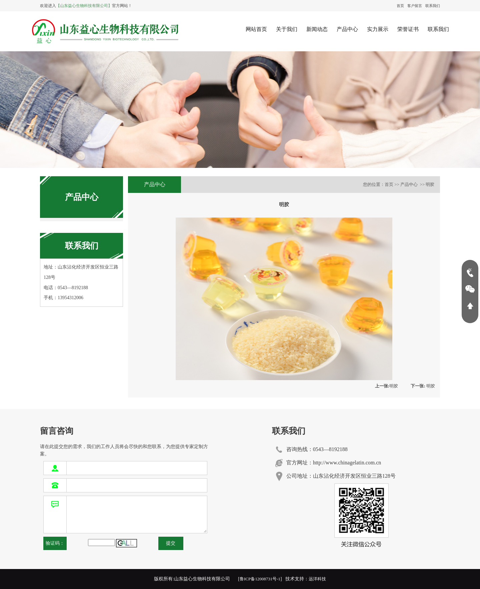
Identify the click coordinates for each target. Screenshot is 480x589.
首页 (400, 6)
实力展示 (377, 29)
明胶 (386, 385)
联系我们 (432, 6)
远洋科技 (317, 578)
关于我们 (286, 29)
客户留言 (414, 6)
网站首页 (256, 29)
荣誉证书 (408, 29)
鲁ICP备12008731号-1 (260, 578)
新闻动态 (317, 29)
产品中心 (347, 29)
